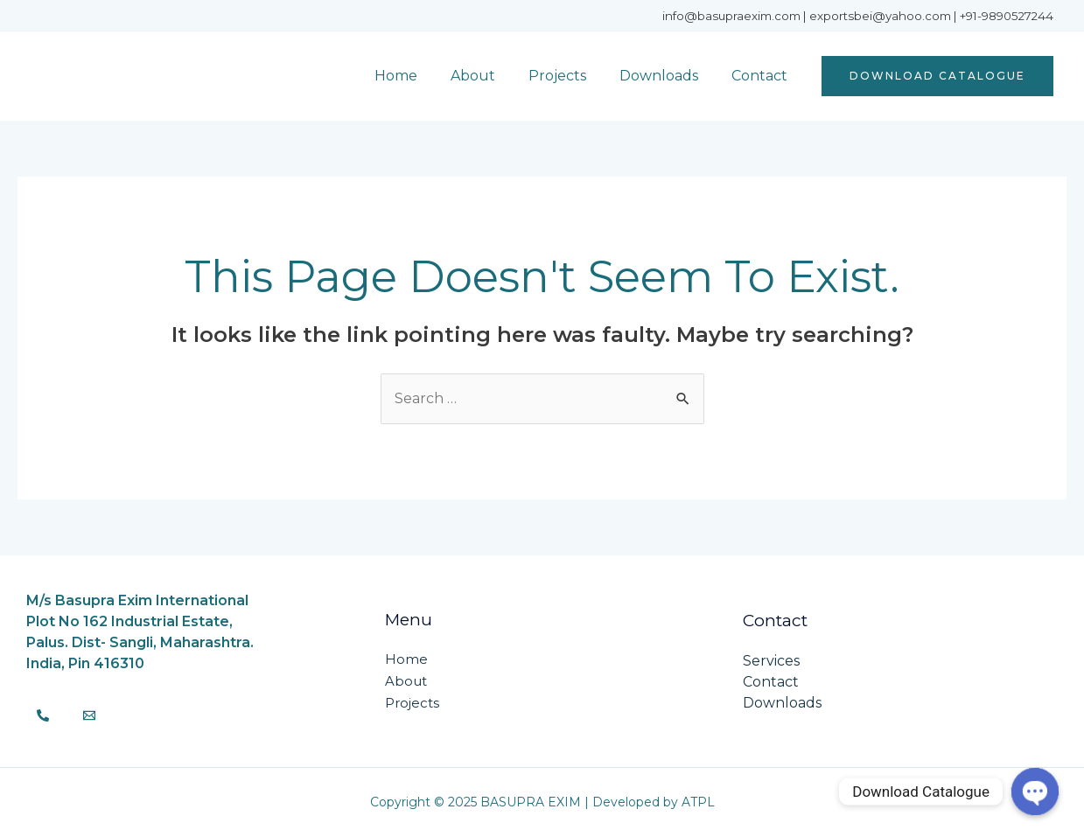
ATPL (698, 802)
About (491, 75)
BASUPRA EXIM (133, 75)
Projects (570, 75)
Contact (762, 75)
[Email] (89, 715)
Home (419, 75)
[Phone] (42, 715)
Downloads (666, 75)
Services (771, 660)
